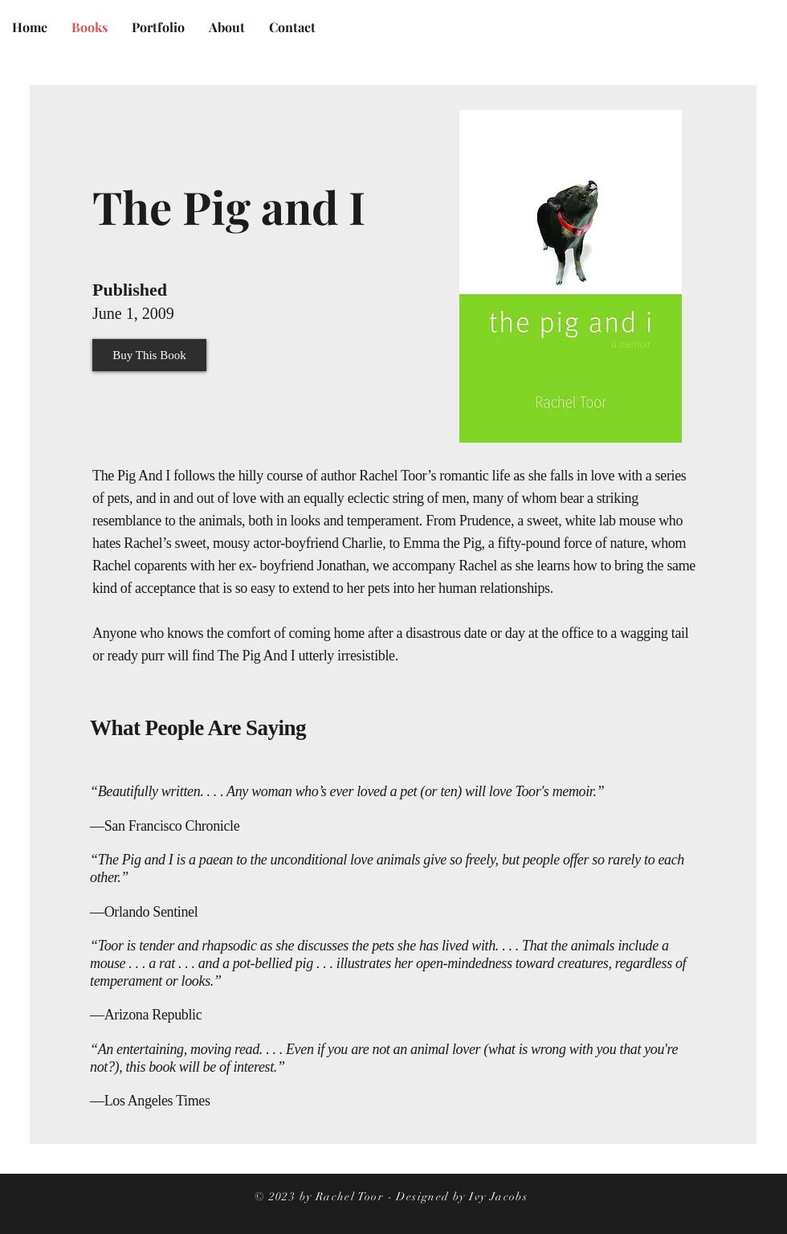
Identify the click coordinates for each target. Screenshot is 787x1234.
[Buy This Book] (149, 355)
